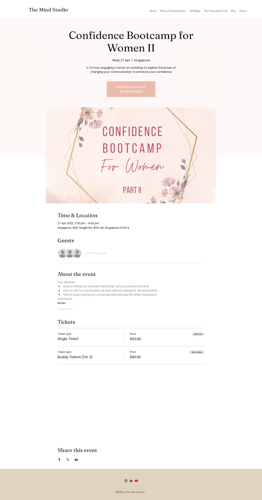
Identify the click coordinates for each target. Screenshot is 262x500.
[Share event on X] (67, 459)
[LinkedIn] (131, 480)
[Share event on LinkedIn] (76, 459)
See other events (131, 91)
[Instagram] (126, 480)
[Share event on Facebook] (59, 459)
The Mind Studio (48, 10)
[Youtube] (136, 480)
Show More (65, 309)
